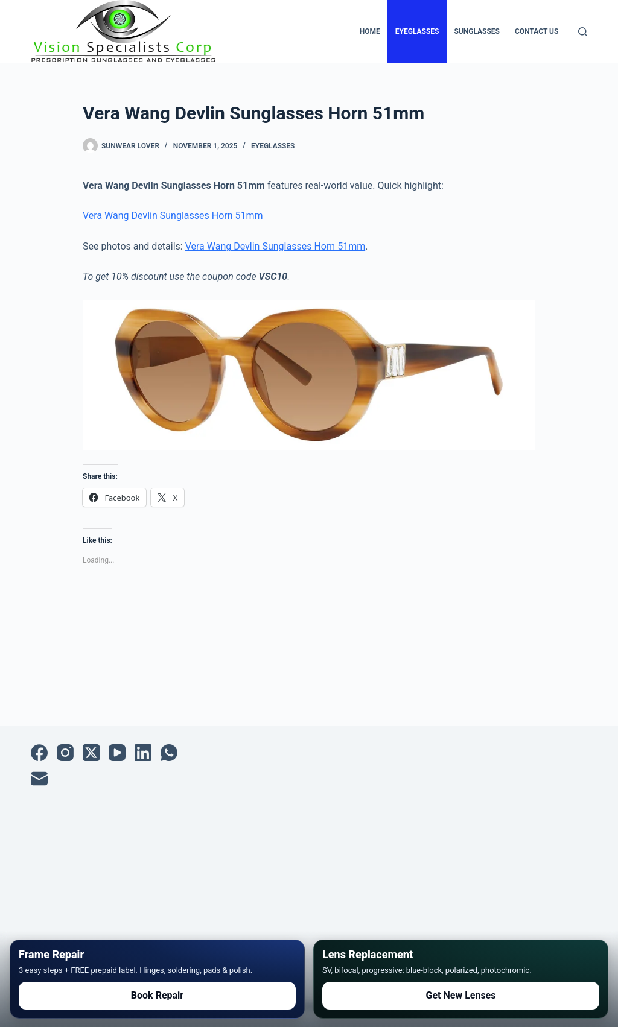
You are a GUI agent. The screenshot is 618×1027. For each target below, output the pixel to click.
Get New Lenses (461, 995)
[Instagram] (65, 752)
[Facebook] (39, 752)
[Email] (39, 778)
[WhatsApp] (169, 752)
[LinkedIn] (143, 752)
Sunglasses (477, 31)
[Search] (582, 31)
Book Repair (157, 995)
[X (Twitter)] (91, 752)
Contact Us (536, 31)
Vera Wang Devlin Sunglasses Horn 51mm (173, 215)
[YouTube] (117, 752)
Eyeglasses (417, 31)
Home (370, 31)
